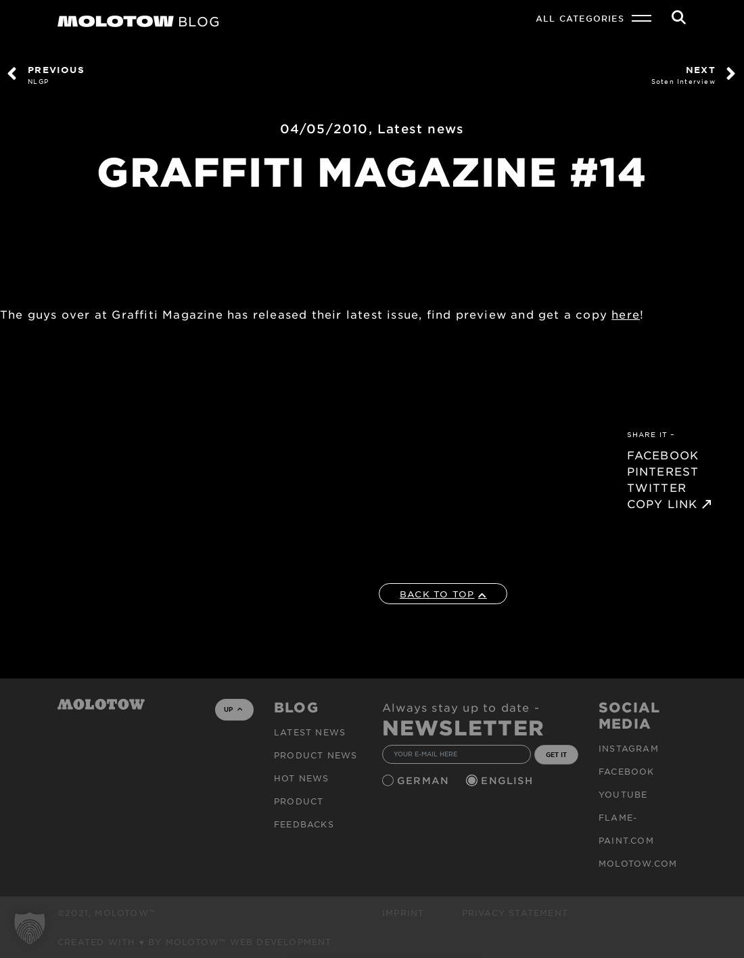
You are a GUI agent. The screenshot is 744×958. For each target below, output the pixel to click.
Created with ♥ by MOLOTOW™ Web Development (194, 941)
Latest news (420, 128)
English (508, 780)
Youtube (623, 794)
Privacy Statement (515, 912)
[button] (30, 928)
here (625, 314)
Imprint (403, 912)
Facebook (627, 771)
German (424, 780)
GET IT (556, 754)
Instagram (629, 748)
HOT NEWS (301, 778)
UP (233, 709)
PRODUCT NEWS (315, 755)
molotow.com (638, 863)
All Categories (580, 18)
